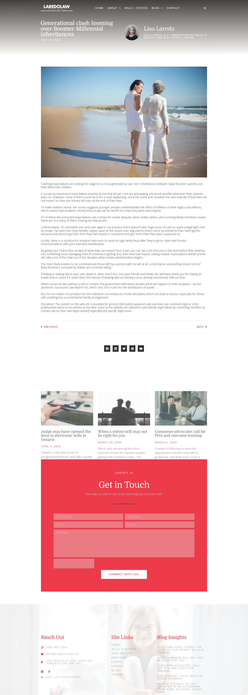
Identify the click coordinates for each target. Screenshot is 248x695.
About (114, 8)
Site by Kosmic (71, 674)
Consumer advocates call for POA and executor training (181, 664)
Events (116, 659)
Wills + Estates (136, 8)
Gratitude (118, 655)
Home (99, 8)
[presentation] (74, 562)
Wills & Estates (123, 647)
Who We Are (120, 651)
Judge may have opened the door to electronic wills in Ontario (179, 647)
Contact (173, 8)
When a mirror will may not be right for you (179, 657)
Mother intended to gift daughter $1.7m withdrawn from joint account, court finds (178, 682)
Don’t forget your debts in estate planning (178, 672)
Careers (117, 663)
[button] (205, 8)
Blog (157, 8)
